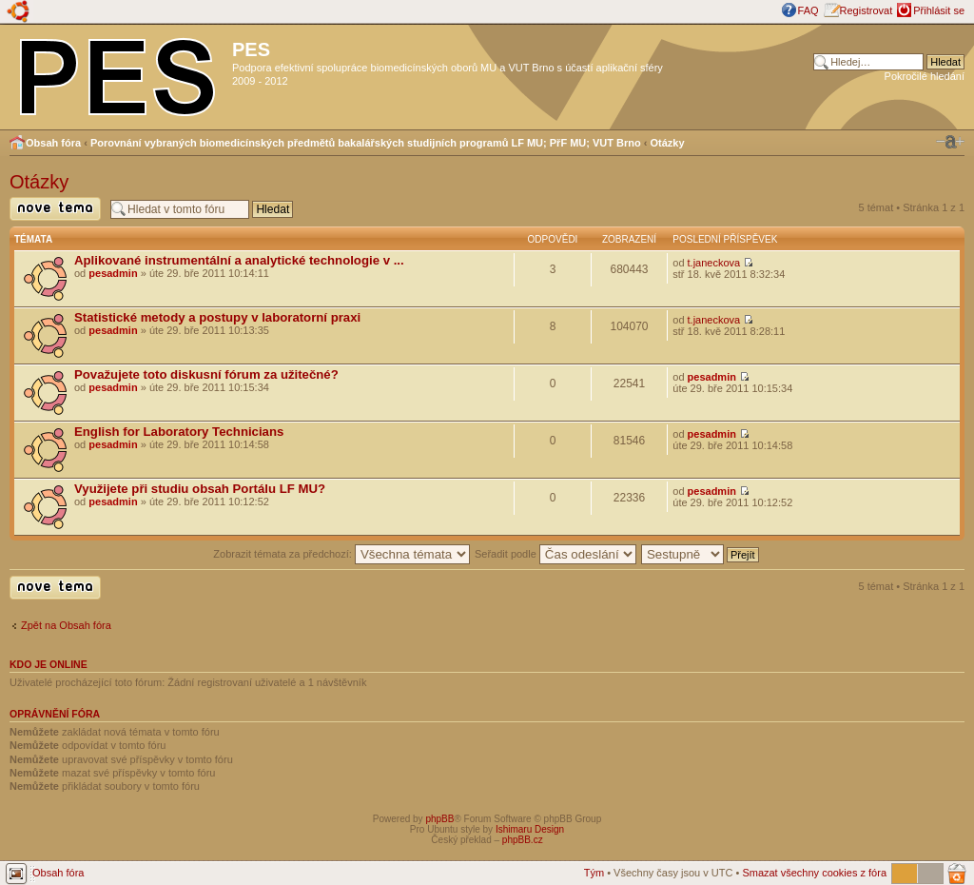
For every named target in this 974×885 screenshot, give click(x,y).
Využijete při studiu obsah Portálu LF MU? (199, 489)
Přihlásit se (938, 10)
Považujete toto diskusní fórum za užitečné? (206, 374)
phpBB (439, 819)
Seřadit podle (555, 554)
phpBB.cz (522, 840)
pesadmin (112, 273)
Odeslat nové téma (55, 209)
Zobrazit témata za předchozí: (341, 554)
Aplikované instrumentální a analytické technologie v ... (239, 260)
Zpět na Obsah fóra (66, 625)
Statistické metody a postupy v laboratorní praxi (217, 317)
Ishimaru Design (530, 829)
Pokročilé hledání (924, 76)
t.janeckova (714, 262)
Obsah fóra (53, 142)
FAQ (808, 10)
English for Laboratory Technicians (178, 431)
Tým (594, 872)
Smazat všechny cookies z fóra (814, 872)
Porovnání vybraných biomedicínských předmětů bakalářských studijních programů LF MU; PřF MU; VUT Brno (365, 142)
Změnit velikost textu (950, 141)
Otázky (668, 142)
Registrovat (866, 10)
